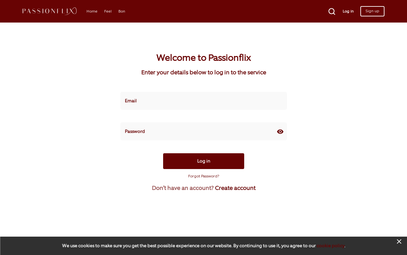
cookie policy (330, 246)
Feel (108, 11)
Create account (235, 188)
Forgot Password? (203, 176)
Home (92, 11)
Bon (121, 11)
